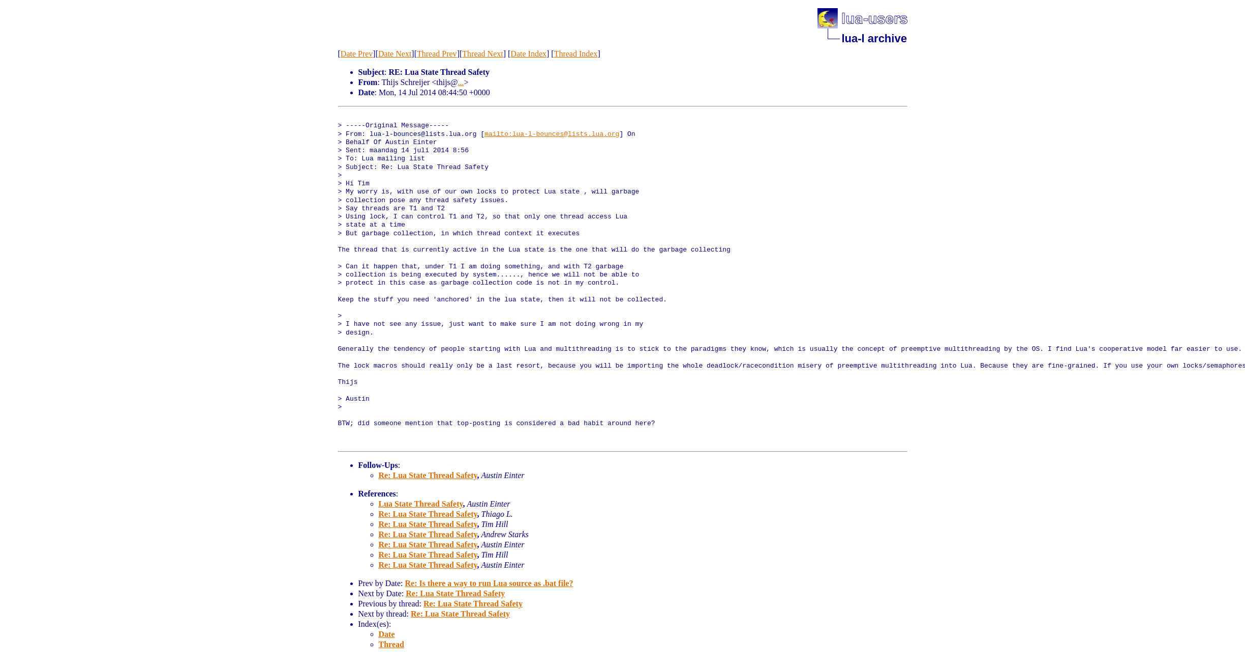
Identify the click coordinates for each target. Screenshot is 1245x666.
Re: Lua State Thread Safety (428, 475)
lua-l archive (874, 38)
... (461, 82)
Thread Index (576, 53)
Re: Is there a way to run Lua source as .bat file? (489, 583)
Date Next (394, 53)
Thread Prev (437, 53)
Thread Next (482, 53)
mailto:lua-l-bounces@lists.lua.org (551, 134)
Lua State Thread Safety (421, 503)
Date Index (528, 53)
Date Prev (357, 53)
